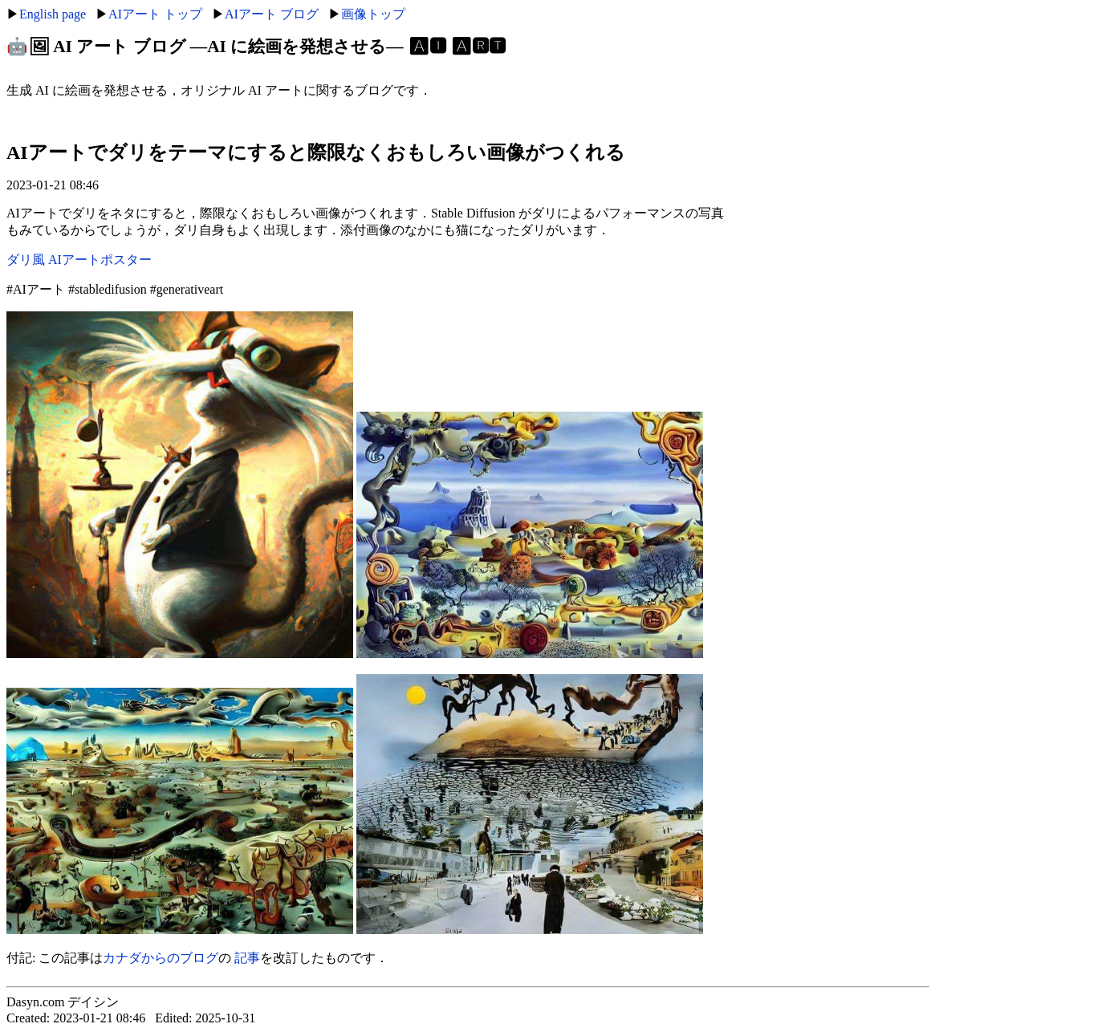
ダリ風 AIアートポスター (79, 259)
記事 (247, 958)
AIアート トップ (155, 14)
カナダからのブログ (160, 958)
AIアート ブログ (272, 14)
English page (52, 14)
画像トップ (373, 14)
